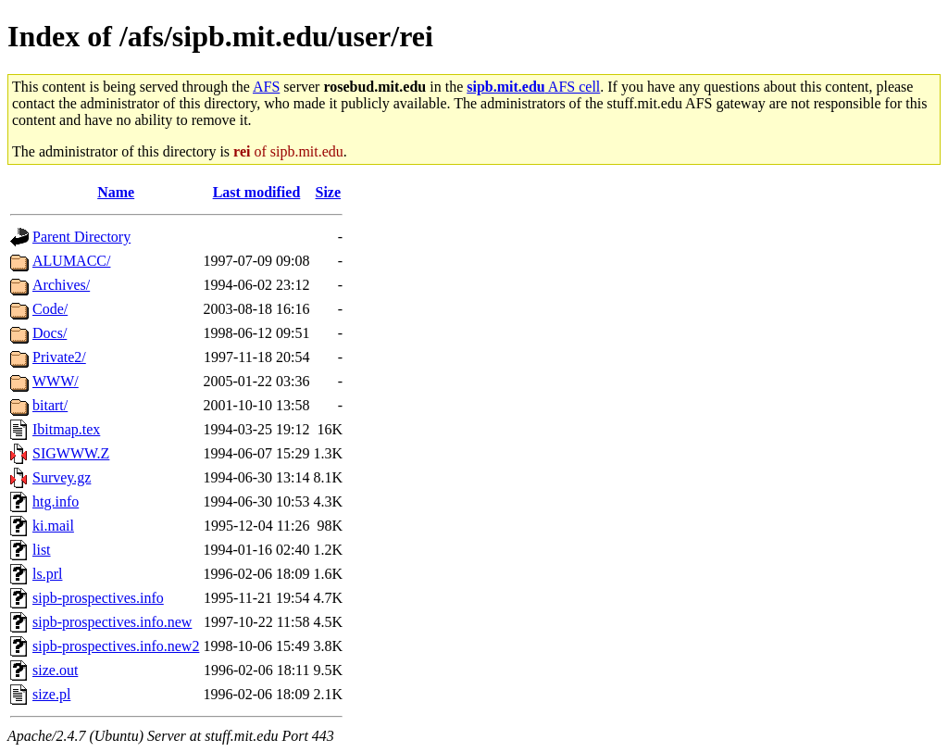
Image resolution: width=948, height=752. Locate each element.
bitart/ (50, 405)
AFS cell (533, 86)
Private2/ (59, 357)
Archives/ (61, 285)
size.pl (51, 694)
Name (115, 192)
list (41, 550)
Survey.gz (61, 477)
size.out (55, 670)
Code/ (50, 309)
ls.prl (47, 574)
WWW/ (55, 381)
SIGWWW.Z (70, 453)
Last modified (257, 192)
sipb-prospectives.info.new (112, 622)
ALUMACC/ (71, 261)
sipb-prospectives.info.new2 (115, 646)
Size (329, 192)
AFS (266, 86)
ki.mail (53, 525)
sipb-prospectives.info (98, 598)
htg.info (55, 501)
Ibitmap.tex (66, 429)
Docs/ (49, 333)
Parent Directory (81, 236)
